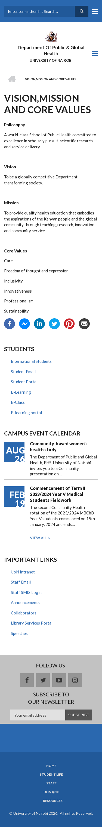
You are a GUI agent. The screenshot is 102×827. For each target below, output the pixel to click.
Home (51, 765)
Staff (51, 783)
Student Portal (24, 381)
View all (38, 537)
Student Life (51, 774)
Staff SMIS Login (26, 592)
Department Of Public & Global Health (51, 50)
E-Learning (21, 392)
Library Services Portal (31, 622)
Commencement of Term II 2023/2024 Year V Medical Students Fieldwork (57, 494)
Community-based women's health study (59, 446)
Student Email (23, 371)
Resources (53, 800)
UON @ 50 (51, 792)
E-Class (18, 402)
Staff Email (21, 581)
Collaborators (23, 612)
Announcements (25, 602)
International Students (31, 361)
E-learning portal (26, 412)
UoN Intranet (23, 571)
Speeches (19, 633)
